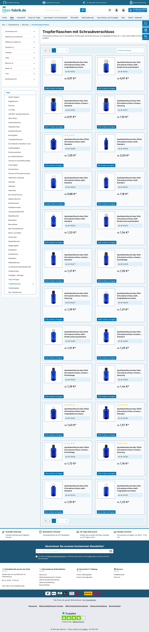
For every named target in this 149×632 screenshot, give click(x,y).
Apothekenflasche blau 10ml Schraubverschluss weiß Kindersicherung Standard (128, 64)
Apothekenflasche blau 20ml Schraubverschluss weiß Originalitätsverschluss (129, 488)
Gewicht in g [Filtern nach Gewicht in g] (20, 47)
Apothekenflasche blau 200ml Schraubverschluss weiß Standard (129, 141)
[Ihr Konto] (117, 10)
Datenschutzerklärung (46, 582)
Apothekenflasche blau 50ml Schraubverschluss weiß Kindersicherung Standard (76, 334)
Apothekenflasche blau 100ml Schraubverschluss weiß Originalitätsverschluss (76, 411)
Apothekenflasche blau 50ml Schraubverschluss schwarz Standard (129, 334)
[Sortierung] (130, 50)
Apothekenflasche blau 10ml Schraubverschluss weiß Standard (76, 180)
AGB (89, 556)
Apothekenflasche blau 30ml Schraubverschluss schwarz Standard (76, 257)
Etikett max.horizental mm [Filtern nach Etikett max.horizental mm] (20, 37)
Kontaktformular (19, 586)
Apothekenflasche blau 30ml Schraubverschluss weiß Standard (129, 180)
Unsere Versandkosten (84, 577)
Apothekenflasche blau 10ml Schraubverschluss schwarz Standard (76, 103)
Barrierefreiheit (44, 585)
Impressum (43, 574)
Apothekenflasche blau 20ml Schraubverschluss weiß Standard (76, 488)
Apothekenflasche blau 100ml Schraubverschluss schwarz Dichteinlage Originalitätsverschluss (76, 450)
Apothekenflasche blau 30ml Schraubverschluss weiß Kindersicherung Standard (129, 218)
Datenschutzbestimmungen (56, 556)
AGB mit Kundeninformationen (49, 580)
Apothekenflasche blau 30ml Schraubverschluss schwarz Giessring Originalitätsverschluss (76, 295)
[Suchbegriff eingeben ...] (62, 10)
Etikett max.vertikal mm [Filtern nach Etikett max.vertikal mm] (20, 42)
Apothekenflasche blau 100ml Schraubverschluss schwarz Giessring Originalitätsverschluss (129, 450)
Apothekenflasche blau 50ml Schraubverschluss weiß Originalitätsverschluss (129, 295)
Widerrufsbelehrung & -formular (50, 577)
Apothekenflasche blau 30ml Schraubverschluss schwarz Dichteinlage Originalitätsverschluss (129, 257)
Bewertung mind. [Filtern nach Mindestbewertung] (20, 79)
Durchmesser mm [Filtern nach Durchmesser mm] (20, 31)
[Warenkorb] (123, 10)
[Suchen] (83, 10)
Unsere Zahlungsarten (84, 574)
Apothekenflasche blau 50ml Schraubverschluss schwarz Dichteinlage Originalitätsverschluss (76, 373)
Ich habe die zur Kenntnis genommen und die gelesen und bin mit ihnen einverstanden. (73, 557)
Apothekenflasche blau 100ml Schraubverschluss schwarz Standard (129, 411)
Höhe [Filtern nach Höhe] (20, 58)
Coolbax (85, 629)
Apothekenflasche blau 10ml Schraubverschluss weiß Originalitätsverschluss (76, 64)
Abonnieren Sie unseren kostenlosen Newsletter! (74, 546)
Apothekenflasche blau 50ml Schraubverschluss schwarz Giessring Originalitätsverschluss (129, 373)
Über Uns (117, 577)
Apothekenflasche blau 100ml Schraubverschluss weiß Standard (76, 141)
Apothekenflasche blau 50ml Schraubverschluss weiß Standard (76, 218)
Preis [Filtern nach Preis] (20, 74)
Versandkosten (91, 600)
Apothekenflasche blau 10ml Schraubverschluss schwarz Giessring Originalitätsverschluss (128, 103)
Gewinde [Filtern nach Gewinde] (20, 52)
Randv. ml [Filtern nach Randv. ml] (20, 68)
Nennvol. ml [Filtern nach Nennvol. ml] (20, 63)
